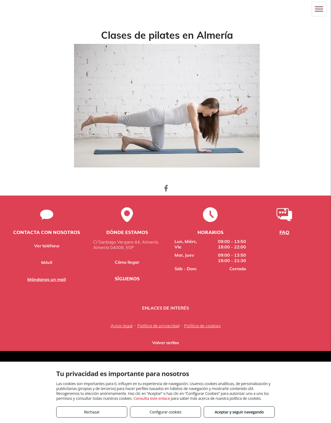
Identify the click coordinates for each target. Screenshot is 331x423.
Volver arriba (165, 342)
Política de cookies (202, 325)
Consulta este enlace (152, 398)
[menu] (319, 9)
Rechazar (91, 412)
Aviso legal (122, 325)
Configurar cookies (166, 412)
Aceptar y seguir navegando (239, 412)
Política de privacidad (158, 325)
